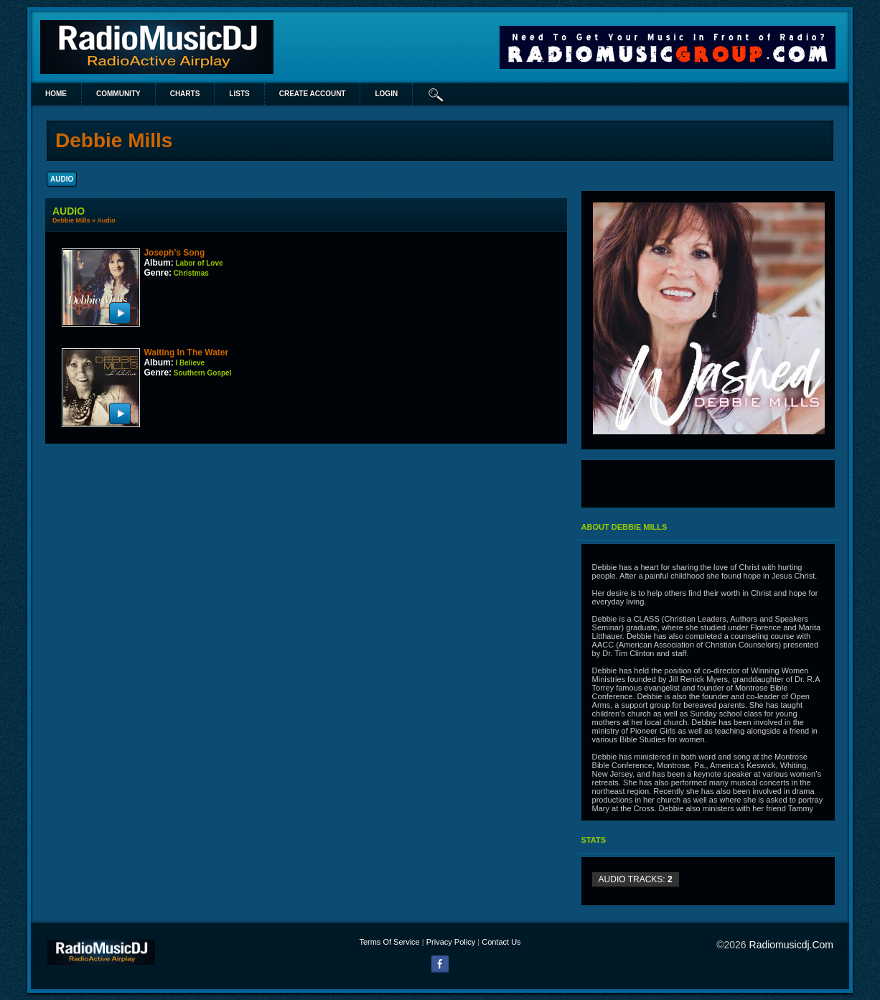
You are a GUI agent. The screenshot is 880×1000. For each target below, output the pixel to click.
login (386, 94)
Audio (106, 220)
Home (56, 94)
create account (312, 94)
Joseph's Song (174, 253)
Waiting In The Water (186, 352)
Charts (185, 94)
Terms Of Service (389, 942)
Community (118, 94)
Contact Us (501, 942)
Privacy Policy (450, 942)
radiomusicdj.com (791, 944)
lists (239, 94)
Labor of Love (199, 263)
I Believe (190, 363)
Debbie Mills (71, 220)
